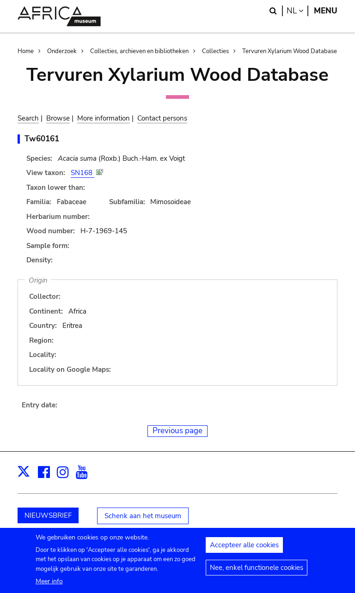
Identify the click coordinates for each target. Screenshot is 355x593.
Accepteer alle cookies (244, 549)
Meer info (49, 584)
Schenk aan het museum (142, 515)
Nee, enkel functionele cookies (256, 571)
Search (28, 118)
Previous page (177, 430)
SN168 (82, 172)
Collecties (215, 51)
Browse (58, 118)
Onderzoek (62, 51)
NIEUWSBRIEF (48, 515)
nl (297, 11)
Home (26, 51)
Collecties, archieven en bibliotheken (139, 51)
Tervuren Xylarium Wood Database (289, 51)
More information (103, 118)
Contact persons (162, 118)
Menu (325, 11)
